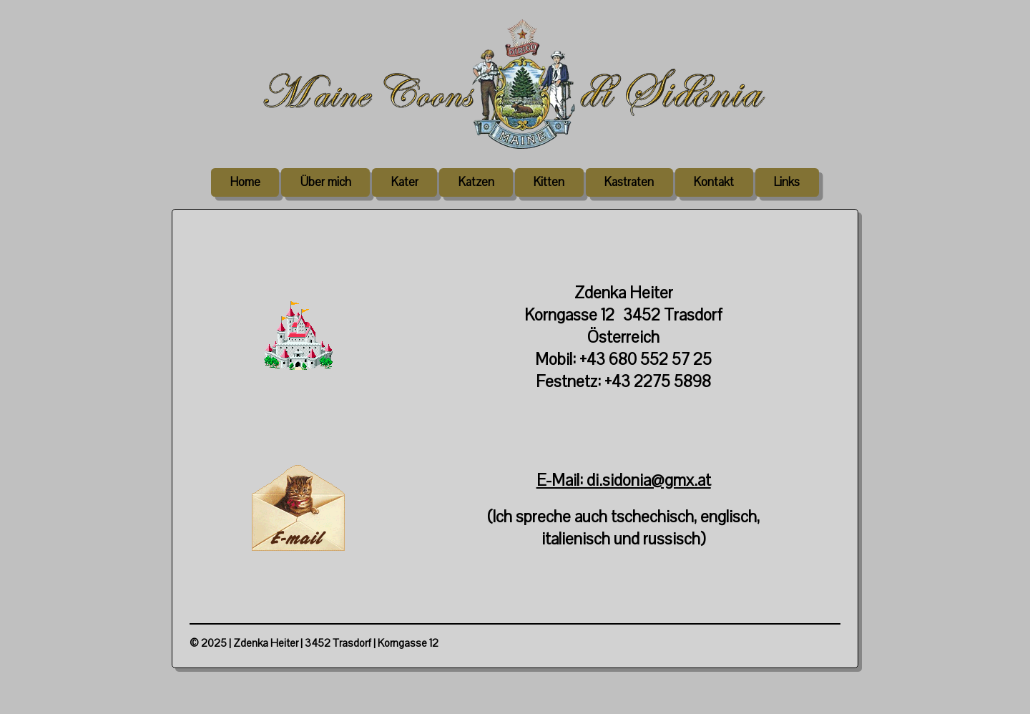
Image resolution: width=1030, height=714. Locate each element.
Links (787, 182)
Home (245, 182)
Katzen (476, 182)
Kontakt (714, 182)
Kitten (549, 182)
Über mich (325, 182)
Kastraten (629, 182)
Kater (404, 182)
